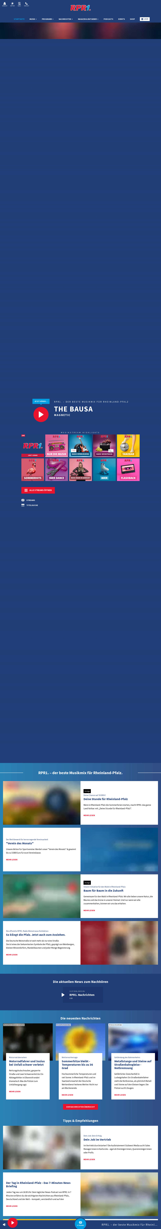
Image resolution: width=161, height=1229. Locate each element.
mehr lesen (89, 815)
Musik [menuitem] (33, 19)
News (19, 4)
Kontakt (26, 4)
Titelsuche (32, 505)
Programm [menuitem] (48, 19)
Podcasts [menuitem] (108, 19)
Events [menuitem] (121, 19)
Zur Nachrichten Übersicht (80, 1107)
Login (144, 19)
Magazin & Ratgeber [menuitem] (88, 19)
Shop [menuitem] (132, 19)
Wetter (12, 4)
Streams (30, 500)
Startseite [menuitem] (19, 19)
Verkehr (4, 4)
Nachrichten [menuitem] (66, 19)
